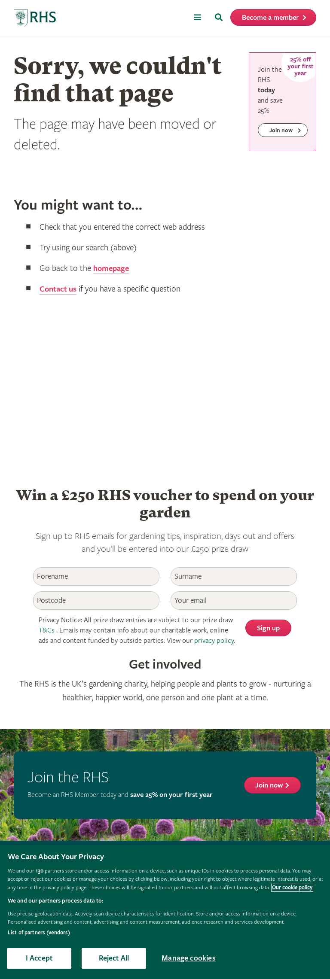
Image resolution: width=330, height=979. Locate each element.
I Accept (39, 958)
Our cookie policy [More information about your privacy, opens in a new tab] (292, 888)
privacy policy (214, 641)
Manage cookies (189, 958)
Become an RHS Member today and (120, 795)
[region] (165, 912)
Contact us (59, 289)
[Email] (234, 600)
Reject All (114, 958)
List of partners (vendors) (39, 933)
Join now (269, 785)
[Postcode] (96, 600)
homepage (112, 269)
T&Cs (47, 630)
